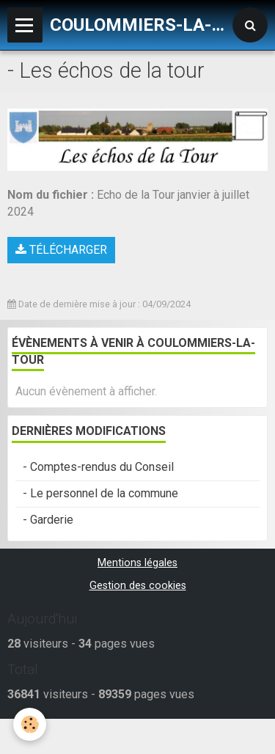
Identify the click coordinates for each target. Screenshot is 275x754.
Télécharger (61, 250)
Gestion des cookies (137, 585)
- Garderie (48, 520)
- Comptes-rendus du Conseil (98, 467)
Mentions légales (137, 563)
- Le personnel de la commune (100, 493)
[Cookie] (29, 724)
